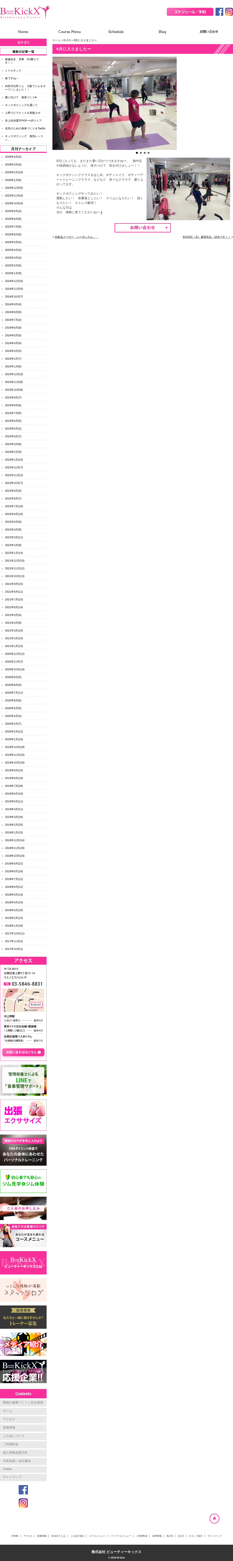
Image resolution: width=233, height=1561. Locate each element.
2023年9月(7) (13, 397)
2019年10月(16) (14, 762)
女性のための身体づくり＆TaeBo (25, 128)
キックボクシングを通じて (21, 105)
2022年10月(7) (14, 482)
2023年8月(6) (13, 405)
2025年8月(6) (13, 218)
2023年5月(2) (13, 428)
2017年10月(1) (14, 949)
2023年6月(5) (13, 420)
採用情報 (157, 1536)
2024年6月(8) (13, 327)
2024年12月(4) (14, 281)
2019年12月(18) (14, 747)
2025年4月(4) (13, 249)
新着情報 (9, 1427)
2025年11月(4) (14, 195)
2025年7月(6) (13, 226)
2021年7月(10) (14, 599)
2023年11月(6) (14, 382)
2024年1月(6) (13, 366)
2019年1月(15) (14, 832)
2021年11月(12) (14, 568)
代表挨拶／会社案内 (17, 1461)
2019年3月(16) (14, 816)
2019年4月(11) (14, 809)
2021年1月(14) (14, 646)
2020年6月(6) (13, 700)
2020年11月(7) (14, 661)
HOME (14, 1536)
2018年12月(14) (14, 840)
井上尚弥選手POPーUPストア (23, 120)
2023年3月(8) (13, 444)
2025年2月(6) (13, 265)
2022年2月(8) (13, 545)
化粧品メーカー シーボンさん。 (76, 236)
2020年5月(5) (13, 708)
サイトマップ (12, 1477)
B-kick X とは (58, 1536)
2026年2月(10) (14, 172)
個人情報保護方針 (15, 1452)
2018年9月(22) (14, 863)
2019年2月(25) (14, 824)
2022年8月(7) (13, 498)
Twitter (7, 1469)
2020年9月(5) (13, 677)
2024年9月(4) (13, 304)
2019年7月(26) (14, 785)
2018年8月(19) (14, 871)
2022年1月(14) (14, 552)
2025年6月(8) (13, 234)
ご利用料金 (10, 1444)
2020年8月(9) (13, 684)
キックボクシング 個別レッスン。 (24, 138)
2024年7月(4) (13, 319)
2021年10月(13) (14, 576)
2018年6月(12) (14, 886)
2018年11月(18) (14, 848)
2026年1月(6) (13, 180)
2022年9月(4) (13, 490)
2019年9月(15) (14, 770)
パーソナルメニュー (120, 1536)
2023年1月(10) (14, 459)
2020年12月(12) (14, 653)
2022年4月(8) (13, 529)
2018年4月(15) (14, 902)
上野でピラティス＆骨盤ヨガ (22, 112)
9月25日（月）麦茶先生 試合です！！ (207, 236)
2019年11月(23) (14, 754)
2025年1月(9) (13, 273)
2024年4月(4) (13, 343)
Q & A (181, 1536)
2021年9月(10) (14, 583)
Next (228, 103)
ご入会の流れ (77, 1536)
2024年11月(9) (14, 288)
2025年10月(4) (14, 203)
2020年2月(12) (14, 731)
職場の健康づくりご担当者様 (23, 1402)
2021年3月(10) (14, 630)
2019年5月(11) (14, 801)
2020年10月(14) (14, 669)
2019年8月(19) (14, 778)
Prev (57, 103)
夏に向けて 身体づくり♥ (21, 97)
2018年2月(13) (14, 917)
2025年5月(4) (13, 242)
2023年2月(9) (13, 451)
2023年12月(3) (14, 374)
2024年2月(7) (13, 358)
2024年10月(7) (14, 296)
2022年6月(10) (14, 514)
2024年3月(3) (13, 350)
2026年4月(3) (13, 156)
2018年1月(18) (14, 925)
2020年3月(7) (13, 723)
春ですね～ (12, 78)
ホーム (56, 40)
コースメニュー (97, 1536)
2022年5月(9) (13, 521)
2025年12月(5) (14, 187)
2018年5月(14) (14, 894)
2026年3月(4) (13, 164)
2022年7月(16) (14, 506)
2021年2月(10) (14, 638)
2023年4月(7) (13, 436)
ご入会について (14, 1436)
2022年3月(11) (14, 537)
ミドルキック (13, 70)
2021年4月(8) (13, 622)
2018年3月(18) (14, 910)
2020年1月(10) (14, 739)
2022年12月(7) (14, 467)
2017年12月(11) (14, 933)
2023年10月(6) (14, 389)
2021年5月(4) (13, 615)
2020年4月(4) (13, 715)
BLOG (67, 40)
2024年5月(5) (13, 335)
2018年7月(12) (14, 879)
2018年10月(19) (14, 855)
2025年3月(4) (13, 257)
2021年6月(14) (14, 607)
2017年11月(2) (14, 941)
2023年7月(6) (13, 413)
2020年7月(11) (14, 692)
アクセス (9, 1419)
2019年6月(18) (14, 793)
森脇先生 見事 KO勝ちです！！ (22, 61)
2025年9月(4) (13, 211)
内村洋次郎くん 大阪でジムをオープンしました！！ (25, 87)
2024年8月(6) (13, 312)
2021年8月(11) (14, 591)
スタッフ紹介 (196, 1536)
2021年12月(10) (14, 560)
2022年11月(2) (14, 475)
